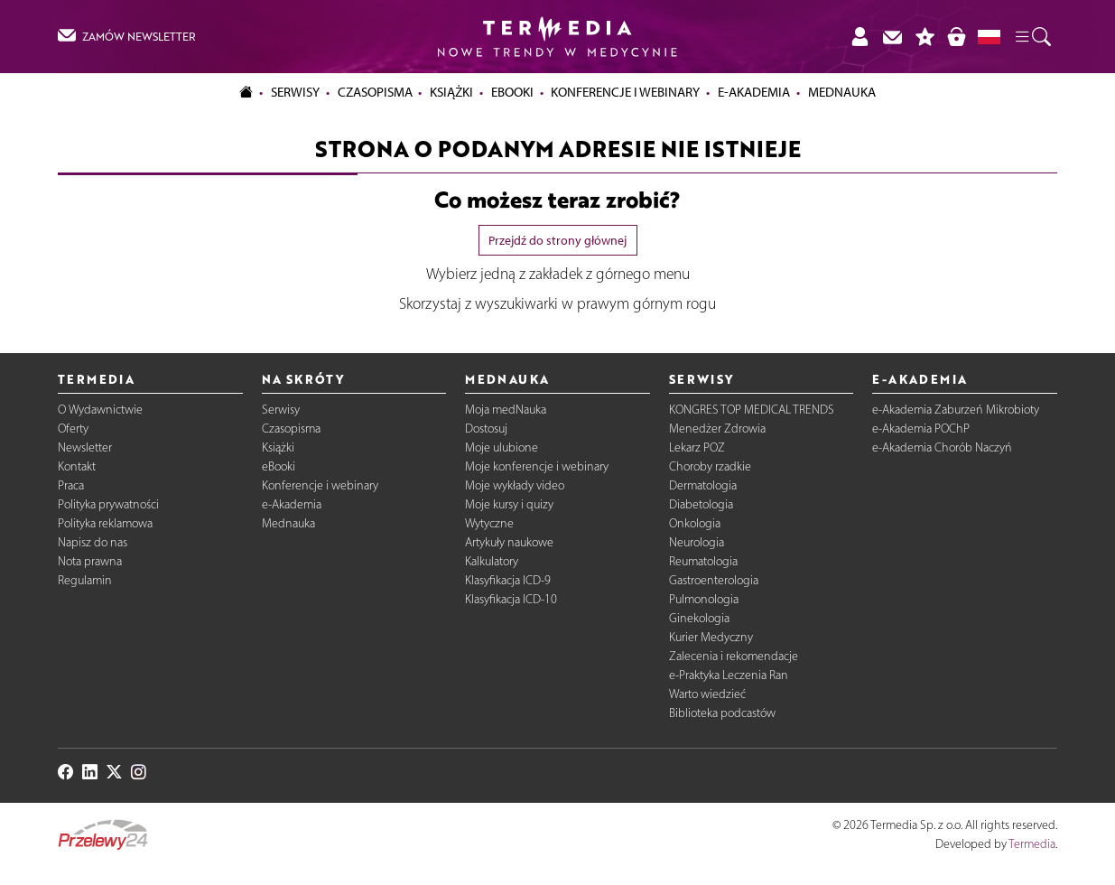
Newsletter (85, 447)
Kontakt (77, 466)
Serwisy (281, 409)
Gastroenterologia (713, 580)
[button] (1032, 37)
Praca (71, 485)
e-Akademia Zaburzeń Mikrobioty (955, 409)
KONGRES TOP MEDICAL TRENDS (751, 409)
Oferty (73, 428)
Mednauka (288, 523)
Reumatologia (703, 561)
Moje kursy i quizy (509, 504)
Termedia (1031, 844)
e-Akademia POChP (921, 428)
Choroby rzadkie (710, 466)
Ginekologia (699, 618)
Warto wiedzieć (707, 694)
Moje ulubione (501, 447)
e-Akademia (291, 504)
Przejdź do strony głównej (557, 240)
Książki (451, 92)
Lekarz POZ (697, 447)
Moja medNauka (505, 409)
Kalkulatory (491, 561)
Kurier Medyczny (711, 637)
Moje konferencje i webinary (537, 466)
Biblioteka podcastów (722, 713)
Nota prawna (90, 561)
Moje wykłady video (514, 485)
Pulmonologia (704, 599)
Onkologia (694, 523)
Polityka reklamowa (105, 523)
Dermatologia (703, 485)
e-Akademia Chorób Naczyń (942, 447)
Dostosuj (486, 428)
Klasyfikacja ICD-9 (508, 580)
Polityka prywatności (108, 504)
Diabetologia (701, 504)
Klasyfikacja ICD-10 (511, 599)
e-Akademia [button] (754, 92)
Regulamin (85, 580)
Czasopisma (291, 428)
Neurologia (696, 542)
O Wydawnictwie (100, 409)
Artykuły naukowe (509, 542)
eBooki (512, 92)
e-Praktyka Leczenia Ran (728, 675)
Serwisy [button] (295, 92)
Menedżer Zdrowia (717, 428)
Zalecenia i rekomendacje (733, 656)
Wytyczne (489, 523)
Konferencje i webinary (320, 485)
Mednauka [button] (842, 92)
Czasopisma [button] (375, 92)
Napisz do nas (92, 542)
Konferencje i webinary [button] (625, 92)
